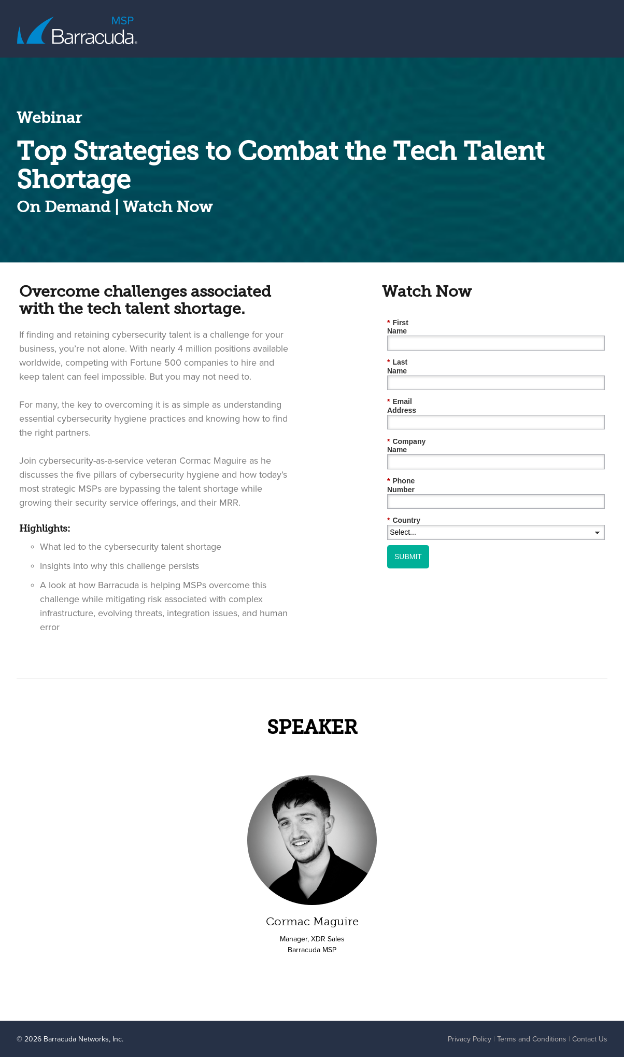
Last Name (408, 353)
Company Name (417, 415)
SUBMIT (408, 512)
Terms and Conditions (531, 1038)
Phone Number (415, 446)
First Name (408, 322)
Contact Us (589, 1038)
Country (403, 476)
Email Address (415, 384)
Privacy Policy (469, 1038)
